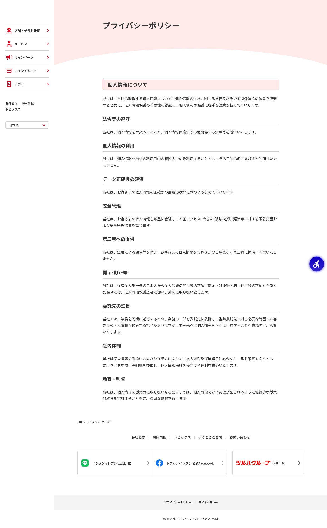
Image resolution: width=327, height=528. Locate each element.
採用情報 (28, 125)
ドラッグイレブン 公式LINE (106, 463)
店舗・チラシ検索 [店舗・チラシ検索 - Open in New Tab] (22, 52)
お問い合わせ (240, 437)
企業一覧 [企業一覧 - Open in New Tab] (260, 463)
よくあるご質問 (210, 437)
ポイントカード (21, 92)
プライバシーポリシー (177, 502)
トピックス (12, 131)
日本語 (14, 147)
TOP (79, 422)
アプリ (14, 106)
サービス (16, 65)
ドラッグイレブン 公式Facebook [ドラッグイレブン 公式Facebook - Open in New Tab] (185, 463)
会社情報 (11, 125)
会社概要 (138, 437)
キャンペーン (19, 79)
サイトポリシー (208, 502)
